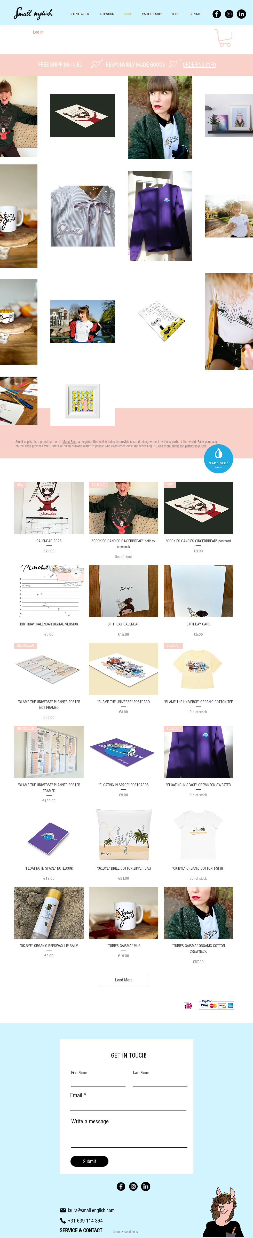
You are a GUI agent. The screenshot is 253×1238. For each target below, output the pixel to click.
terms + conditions (125, 1231)
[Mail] (63, 1210)
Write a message (90, 1121)
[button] (225, 38)
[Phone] (63, 1220)
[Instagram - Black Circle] (229, 14)
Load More (123, 980)
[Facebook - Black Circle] (216, 14)
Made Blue (69, 442)
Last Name (140, 1072)
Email (76, 1095)
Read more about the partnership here (181, 446)
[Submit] (89, 1161)
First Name (78, 1072)
